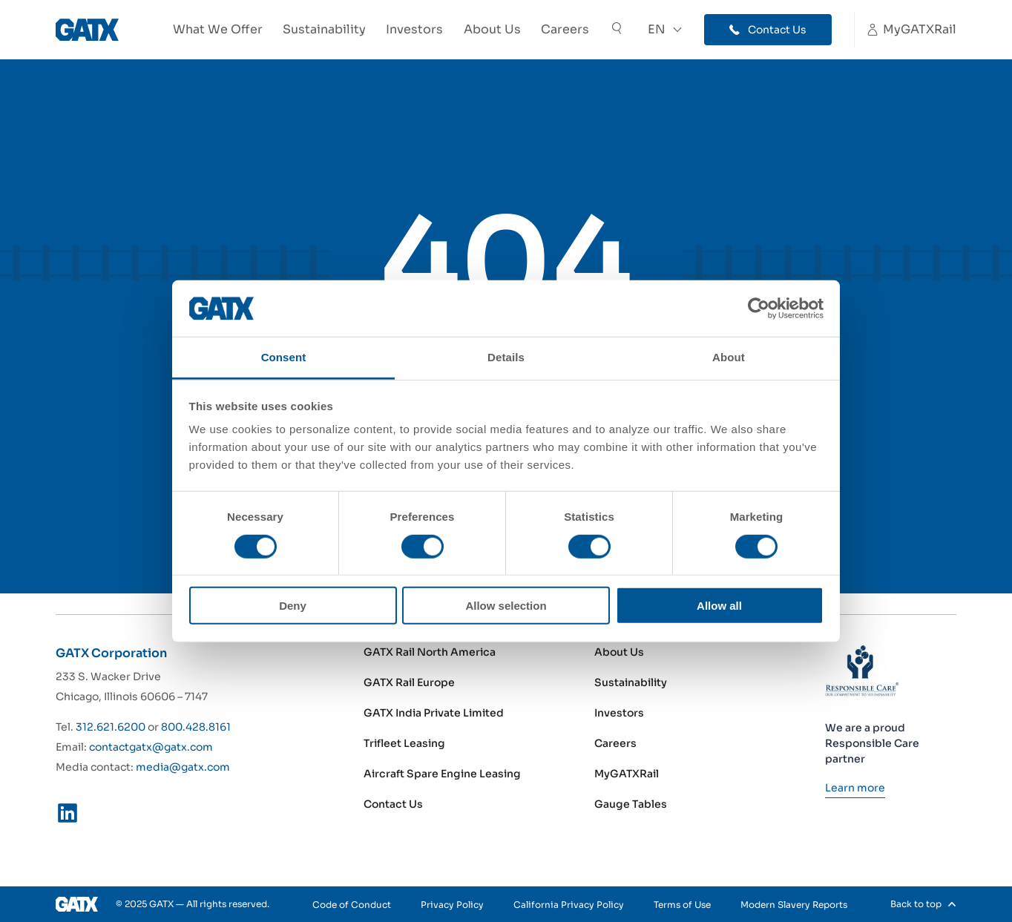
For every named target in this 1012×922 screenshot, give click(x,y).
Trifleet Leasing (404, 743)
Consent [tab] (283, 357)
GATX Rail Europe (409, 682)
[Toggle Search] (616, 30)
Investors (414, 29)
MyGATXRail (626, 773)
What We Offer (218, 29)
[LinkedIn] (67, 816)
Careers (565, 29)
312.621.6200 (110, 727)
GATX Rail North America (430, 652)
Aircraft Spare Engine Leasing (442, 773)
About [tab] (728, 357)
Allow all (719, 605)
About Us (492, 29)
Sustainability (324, 29)
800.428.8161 (196, 727)
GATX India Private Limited (434, 713)
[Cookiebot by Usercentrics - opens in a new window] (759, 308)
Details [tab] (506, 357)
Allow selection (505, 605)
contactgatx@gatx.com (151, 747)
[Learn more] (855, 787)
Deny (292, 605)
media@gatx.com (183, 767)
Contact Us (393, 804)
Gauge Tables (630, 804)
